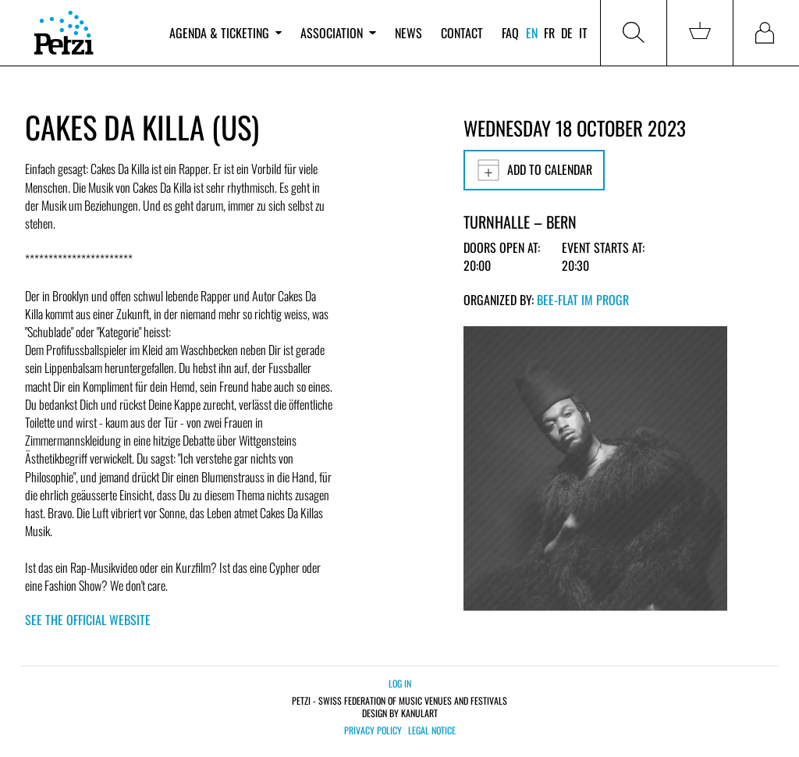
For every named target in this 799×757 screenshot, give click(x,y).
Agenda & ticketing (225, 32)
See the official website (88, 619)
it (583, 32)
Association (337, 32)
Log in (400, 683)
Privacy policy (373, 730)
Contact (462, 32)
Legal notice (432, 730)
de (567, 32)
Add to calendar (534, 170)
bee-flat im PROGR (583, 299)
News (408, 32)
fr (549, 32)
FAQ (510, 32)
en (532, 32)
